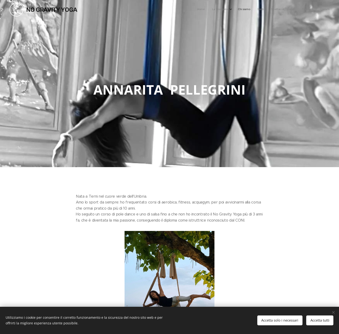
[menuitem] (283, 9)
